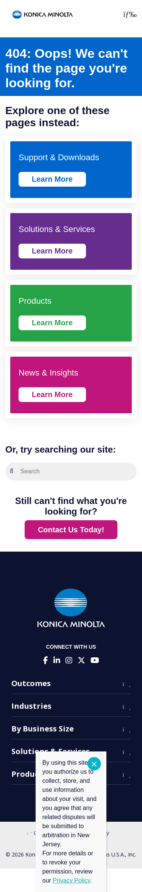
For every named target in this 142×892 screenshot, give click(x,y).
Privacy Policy (71, 880)
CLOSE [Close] (94, 763)
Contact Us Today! (71, 530)
